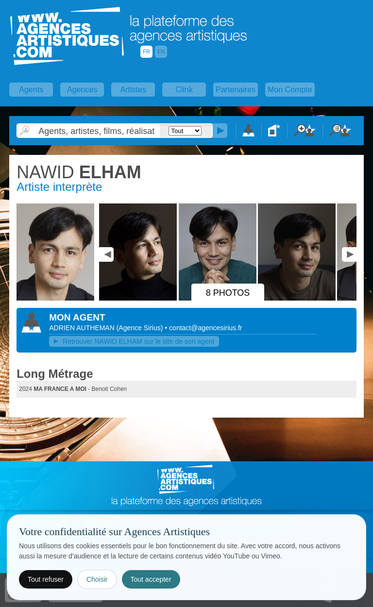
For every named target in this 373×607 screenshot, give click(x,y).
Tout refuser (46, 579)
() (141, 328)
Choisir (97, 579)
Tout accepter (151, 579)
